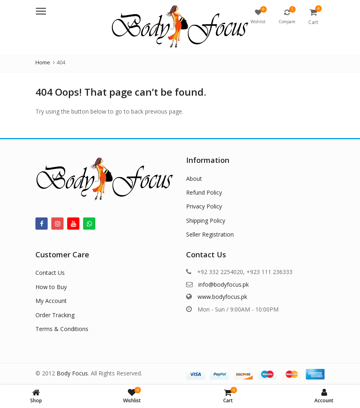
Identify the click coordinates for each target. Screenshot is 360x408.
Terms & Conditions (61, 329)
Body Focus (72, 373)
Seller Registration (210, 234)
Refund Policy (204, 192)
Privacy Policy (204, 206)
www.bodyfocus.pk (222, 297)
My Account (51, 301)
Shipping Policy (205, 220)
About (194, 178)
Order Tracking (55, 315)
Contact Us (50, 272)
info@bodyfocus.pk (223, 284)
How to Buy (51, 287)
